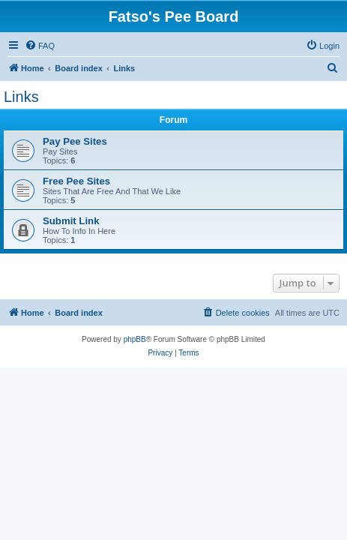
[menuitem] (40, 46)
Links (21, 96)
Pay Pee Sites (75, 141)
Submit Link (71, 220)
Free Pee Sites (76, 181)
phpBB (135, 339)
